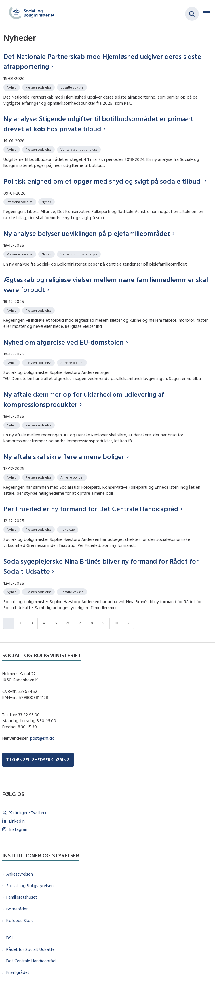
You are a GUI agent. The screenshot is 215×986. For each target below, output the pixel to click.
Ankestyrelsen (19, 874)
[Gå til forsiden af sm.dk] (30, 14)
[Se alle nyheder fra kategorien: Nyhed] (12, 87)
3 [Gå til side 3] (32, 623)
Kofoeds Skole (20, 920)
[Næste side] (128, 623)
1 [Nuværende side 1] (8, 623)
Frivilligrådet (17, 972)
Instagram (18, 829)
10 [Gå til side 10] (116, 623)
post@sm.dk (42, 738)
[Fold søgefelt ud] (192, 14)
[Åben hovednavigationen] (209, 14)
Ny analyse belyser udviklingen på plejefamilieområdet (86, 233)
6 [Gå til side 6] (67, 623)
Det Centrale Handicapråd (31, 961)
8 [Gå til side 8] (92, 623)
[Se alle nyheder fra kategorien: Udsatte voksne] (72, 87)
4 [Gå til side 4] (43, 623)
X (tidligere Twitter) (27, 812)
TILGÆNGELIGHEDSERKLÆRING (38, 759)
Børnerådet (17, 909)
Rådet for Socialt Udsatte (30, 949)
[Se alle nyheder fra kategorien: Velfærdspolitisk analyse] (79, 149)
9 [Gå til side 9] (103, 623)
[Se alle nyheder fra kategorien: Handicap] (68, 529)
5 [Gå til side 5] (55, 623)
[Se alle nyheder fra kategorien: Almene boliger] (72, 362)
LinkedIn (17, 821)
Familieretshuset (21, 897)
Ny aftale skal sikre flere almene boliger (63, 456)
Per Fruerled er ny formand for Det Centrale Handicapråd (90, 508)
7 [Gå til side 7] (80, 623)
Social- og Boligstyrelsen (30, 885)
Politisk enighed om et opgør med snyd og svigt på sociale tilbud (102, 181)
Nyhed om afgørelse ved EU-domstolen (63, 342)
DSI (9, 937)
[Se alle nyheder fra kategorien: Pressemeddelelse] (39, 87)
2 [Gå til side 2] (20, 623)
